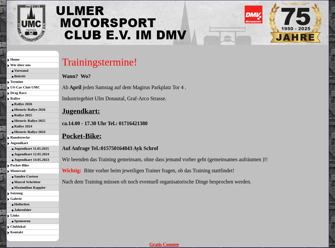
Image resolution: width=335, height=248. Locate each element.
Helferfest (21, 204)
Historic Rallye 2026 (29, 109)
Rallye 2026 (23, 104)
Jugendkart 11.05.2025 (31, 148)
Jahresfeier (22, 210)
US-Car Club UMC (25, 87)
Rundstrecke (20, 137)
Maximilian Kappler (30, 187)
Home (15, 59)
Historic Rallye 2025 (29, 121)
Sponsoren (22, 221)
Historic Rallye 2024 (29, 132)
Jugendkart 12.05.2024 (31, 154)
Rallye (15, 98)
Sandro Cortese (26, 176)
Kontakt (16, 232)
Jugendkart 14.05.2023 (31, 160)
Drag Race (18, 93)
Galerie (16, 198)
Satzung (16, 193)
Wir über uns (20, 65)
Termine (16, 82)
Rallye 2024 (23, 126)
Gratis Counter (164, 244)
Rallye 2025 (23, 115)
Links (14, 215)
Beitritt (20, 76)
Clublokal (18, 226)
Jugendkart (19, 143)
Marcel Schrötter (27, 182)
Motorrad (18, 171)
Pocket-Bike (19, 165)
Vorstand (21, 70)
